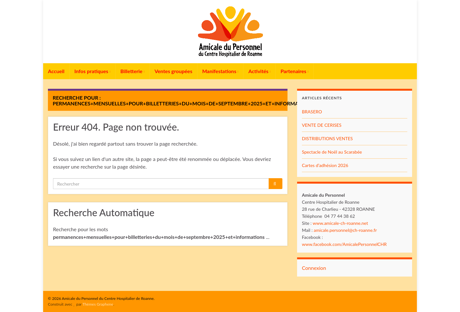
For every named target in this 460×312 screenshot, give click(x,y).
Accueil (56, 71)
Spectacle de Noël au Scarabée (332, 152)
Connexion (314, 268)
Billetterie (132, 71)
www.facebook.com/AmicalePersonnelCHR (344, 244)
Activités (259, 71)
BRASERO (312, 111)
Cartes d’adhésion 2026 (325, 165)
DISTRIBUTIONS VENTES (327, 138)
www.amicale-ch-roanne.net (340, 223)
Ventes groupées (173, 71)
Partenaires (294, 71)
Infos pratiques (92, 71)
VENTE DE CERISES (321, 125)
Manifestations (220, 71)
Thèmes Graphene (97, 304)
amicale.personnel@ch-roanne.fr (345, 230)
